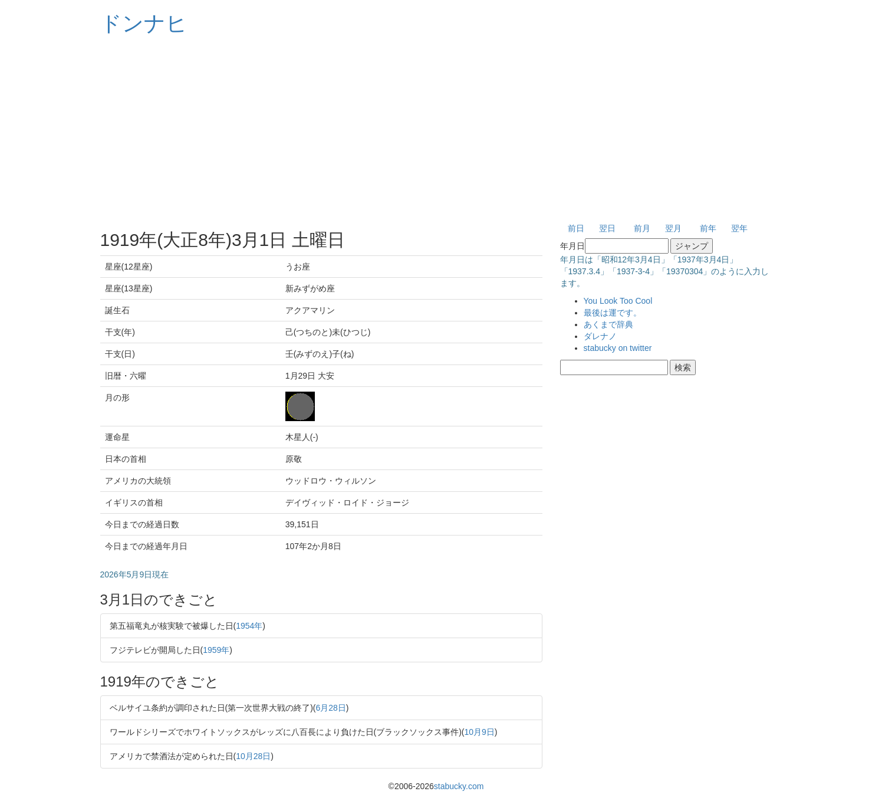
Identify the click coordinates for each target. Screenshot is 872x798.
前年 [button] (708, 228)
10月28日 (253, 756)
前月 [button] (642, 228)
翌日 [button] (607, 228)
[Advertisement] (436, 129)
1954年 (249, 625)
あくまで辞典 (608, 324)
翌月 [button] (673, 228)
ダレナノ (600, 336)
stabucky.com (459, 786)
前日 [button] (576, 228)
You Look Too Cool (618, 301)
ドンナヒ (143, 23)
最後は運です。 (612, 312)
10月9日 (480, 732)
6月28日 (331, 707)
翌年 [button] (739, 228)
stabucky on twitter (618, 348)
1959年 (216, 650)
